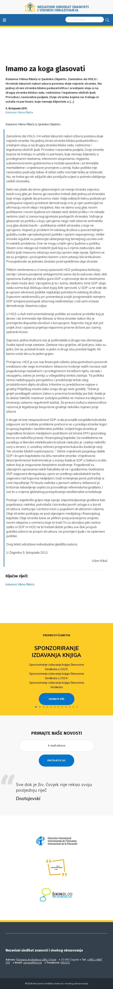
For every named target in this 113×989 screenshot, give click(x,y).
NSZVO (65, 962)
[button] (36, 707)
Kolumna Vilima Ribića (19, 112)
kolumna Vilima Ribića (20, 584)
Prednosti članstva (56, 635)
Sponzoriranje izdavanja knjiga (56, 651)
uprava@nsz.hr (32, 962)
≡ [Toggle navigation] (4, 20)
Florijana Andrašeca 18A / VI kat (36, 959)
